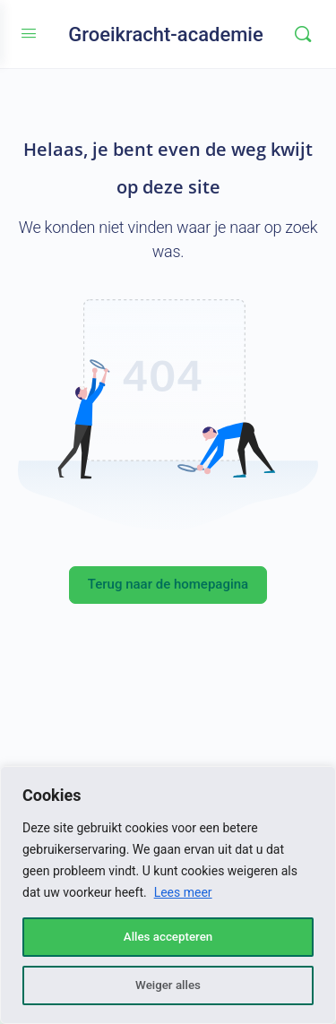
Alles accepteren (167, 937)
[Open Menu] (28, 34)
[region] (168, 895)
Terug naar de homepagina (168, 584)
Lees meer (183, 892)
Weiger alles (168, 985)
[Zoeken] (303, 34)
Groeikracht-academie (165, 34)
